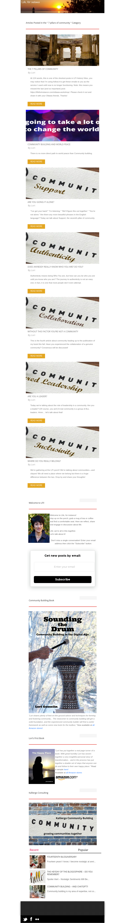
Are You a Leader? (37, 396)
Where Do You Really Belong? (44, 461)
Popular (83, 850)
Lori (33, 72)
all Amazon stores (73, 773)
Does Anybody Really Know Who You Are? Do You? (55, 266)
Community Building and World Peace (49, 144)
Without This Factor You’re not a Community (53, 331)
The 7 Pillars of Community (43, 69)
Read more (36, 103)
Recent (34, 850)
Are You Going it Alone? (41, 202)
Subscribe (62, 579)
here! (66, 769)
